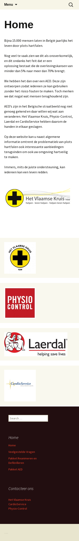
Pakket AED (15, 469)
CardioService (17, 504)
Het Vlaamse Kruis (19, 500)
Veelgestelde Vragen (21, 452)
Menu (8, 4)
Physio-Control (17, 508)
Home (12, 445)
